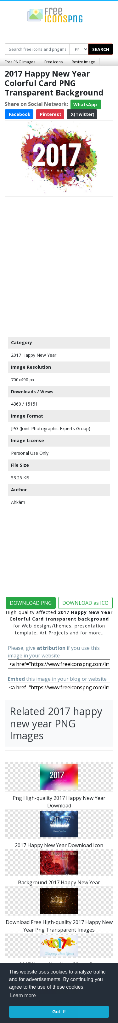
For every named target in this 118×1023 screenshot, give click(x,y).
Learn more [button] (23, 995)
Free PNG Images (20, 62)
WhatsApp (85, 104)
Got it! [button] (58, 1011)
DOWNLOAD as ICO (85, 602)
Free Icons (53, 62)
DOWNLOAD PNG (31, 602)
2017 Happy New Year (33, 355)
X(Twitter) (82, 114)
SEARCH (100, 49)
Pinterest (50, 114)
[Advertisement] (59, 265)
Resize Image (83, 62)
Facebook (19, 114)
